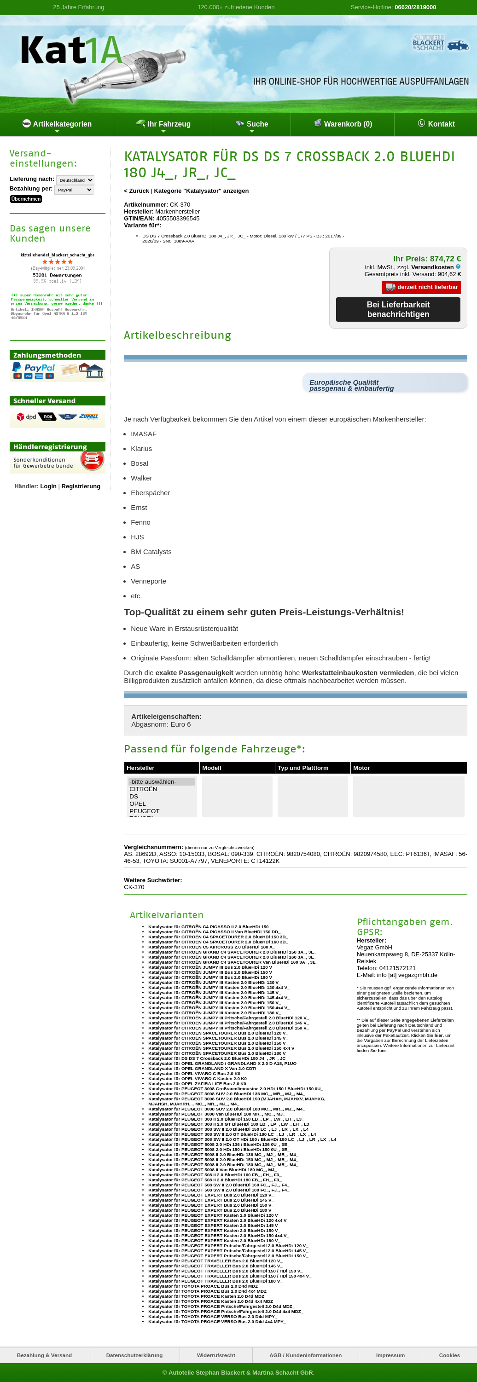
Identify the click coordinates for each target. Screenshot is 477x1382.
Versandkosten (436, 267)
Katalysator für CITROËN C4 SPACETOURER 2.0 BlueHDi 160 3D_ (218, 941)
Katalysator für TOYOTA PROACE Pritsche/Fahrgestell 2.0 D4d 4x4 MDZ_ (225, 1311)
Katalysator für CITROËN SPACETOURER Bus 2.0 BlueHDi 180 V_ (218, 1053)
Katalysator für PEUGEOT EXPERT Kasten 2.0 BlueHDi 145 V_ (214, 1225)
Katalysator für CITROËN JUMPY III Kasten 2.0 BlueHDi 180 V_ (214, 1012)
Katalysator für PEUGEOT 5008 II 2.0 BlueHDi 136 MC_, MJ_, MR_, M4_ (223, 1154)
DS (161, 796)
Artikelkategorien (57, 126)
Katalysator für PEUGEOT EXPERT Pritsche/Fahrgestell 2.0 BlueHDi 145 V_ (228, 1250)
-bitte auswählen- (161, 782)
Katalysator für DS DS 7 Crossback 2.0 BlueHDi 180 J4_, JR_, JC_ (218, 1058)
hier (439, 1035)
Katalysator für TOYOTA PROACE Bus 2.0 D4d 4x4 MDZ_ (208, 1291)
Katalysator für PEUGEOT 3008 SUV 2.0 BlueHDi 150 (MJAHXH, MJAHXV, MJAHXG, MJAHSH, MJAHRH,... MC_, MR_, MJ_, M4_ (236, 1101)
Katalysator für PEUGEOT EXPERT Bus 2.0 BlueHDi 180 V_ (211, 1210)
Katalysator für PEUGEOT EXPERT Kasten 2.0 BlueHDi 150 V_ (214, 1230)
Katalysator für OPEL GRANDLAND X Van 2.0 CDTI (202, 1068)
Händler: (26, 486)
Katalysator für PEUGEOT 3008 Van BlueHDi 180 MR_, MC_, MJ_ (216, 1113)
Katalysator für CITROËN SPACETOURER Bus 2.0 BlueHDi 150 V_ (218, 1043)
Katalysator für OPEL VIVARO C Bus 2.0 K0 (194, 1073)
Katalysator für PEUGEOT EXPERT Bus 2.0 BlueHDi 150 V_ (211, 1205)
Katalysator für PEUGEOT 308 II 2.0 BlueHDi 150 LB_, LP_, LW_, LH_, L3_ (226, 1119)
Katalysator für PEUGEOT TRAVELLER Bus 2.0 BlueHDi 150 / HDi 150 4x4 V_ (229, 1275)
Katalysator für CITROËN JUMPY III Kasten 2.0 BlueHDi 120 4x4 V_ (219, 987)
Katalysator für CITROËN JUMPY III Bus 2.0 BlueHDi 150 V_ (211, 972)
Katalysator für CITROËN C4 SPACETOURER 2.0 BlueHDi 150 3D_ (218, 936)
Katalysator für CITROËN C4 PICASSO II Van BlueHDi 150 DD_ (214, 931)
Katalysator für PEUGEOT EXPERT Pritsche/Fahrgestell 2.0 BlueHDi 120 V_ (228, 1245)
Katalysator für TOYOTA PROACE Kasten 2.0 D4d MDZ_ (207, 1296)
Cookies (449, 1355)
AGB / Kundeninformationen (305, 1355)
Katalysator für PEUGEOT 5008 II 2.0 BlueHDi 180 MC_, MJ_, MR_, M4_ (223, 1164)
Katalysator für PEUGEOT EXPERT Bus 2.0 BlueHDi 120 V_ (211, 1194)
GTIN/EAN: (139, 218)
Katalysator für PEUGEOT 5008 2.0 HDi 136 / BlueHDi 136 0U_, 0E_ (219, 1144)
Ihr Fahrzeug (163, 126)
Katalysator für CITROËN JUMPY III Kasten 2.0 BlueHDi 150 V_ (214, 1002)
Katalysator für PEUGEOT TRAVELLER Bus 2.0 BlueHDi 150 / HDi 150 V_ (225, 1270)
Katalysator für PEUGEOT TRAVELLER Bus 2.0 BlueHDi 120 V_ (215, 1260)
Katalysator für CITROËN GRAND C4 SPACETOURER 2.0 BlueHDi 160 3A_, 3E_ (232, 957)
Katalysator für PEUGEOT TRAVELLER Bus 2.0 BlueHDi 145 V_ (215, 1265)
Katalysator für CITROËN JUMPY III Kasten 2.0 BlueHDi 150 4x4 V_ (219, 1007)
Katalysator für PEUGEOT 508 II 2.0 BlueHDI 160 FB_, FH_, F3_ (214, 1174)
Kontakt (436, 123)
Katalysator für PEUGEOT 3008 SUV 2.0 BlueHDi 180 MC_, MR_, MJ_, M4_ (226, 1108)
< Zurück (136, 190)
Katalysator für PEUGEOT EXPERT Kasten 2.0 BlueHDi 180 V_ (214, 1240)
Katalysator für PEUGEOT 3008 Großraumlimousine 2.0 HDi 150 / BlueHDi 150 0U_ (235, 1088)
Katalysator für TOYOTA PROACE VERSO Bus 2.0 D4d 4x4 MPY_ (217, 1321)
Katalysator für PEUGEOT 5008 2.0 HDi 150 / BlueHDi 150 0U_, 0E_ (219, 1149)
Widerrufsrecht (216, 1355)
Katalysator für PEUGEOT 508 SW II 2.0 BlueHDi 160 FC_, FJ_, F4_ (218, 1184)
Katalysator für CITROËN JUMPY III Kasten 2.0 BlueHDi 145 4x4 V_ (219, 997)
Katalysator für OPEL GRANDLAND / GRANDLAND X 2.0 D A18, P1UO (222, 1063)
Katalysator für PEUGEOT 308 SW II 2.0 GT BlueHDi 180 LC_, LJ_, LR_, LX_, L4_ (233, 1134)
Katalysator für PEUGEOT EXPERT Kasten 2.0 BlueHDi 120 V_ (214, 1215)
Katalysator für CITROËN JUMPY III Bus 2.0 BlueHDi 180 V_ (211, 977)
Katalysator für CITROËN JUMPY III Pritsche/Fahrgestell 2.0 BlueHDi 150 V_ (228, 1027)
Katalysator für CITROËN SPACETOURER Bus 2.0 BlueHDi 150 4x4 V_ (222, 1048)
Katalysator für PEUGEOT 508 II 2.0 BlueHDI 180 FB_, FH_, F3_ (214, 1179)
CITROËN (161, 789)
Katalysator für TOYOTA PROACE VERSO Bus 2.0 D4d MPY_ (212, 1316)
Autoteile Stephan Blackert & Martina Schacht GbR (241, 1372)
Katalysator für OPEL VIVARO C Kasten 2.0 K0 (197, 1078)
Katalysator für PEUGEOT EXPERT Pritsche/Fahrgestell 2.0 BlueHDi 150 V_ (228, 1255)
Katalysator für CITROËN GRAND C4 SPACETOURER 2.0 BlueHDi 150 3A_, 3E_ (232, 951)
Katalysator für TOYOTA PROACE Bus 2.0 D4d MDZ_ (204, 1286)
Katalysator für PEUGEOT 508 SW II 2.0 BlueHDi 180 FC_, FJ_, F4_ (218, 1189)
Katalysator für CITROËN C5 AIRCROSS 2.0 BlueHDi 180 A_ (211, 946)
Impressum (390, 1355)
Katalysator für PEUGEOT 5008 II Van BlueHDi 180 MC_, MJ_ (212, 1169)
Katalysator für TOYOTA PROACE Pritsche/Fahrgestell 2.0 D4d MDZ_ (221, 1306)
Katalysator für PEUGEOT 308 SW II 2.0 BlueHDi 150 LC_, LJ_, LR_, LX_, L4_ (229, 1129)
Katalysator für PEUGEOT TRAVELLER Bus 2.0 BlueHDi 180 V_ (215, 1281)
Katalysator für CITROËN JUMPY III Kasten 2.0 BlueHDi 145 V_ (214, 992)
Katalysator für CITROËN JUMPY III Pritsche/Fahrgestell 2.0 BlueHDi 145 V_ (228, 1022)
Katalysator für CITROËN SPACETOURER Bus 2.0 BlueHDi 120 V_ (218, 1032)
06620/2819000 (415, 7)
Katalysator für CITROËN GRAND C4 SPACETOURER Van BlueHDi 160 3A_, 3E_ (233, 962)
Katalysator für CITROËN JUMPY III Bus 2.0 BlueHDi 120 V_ (211, 967)
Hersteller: (138, 211)
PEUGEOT (161, 811)
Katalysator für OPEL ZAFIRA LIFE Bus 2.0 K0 (197, 1083)
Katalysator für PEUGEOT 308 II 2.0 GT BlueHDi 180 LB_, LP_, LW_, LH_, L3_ (229, 1124)
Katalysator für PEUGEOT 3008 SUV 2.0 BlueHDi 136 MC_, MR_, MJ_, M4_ (226, 1093)
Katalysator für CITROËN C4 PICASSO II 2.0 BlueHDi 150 (208, 926)
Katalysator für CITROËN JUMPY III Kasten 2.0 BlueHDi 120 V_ (214, 982)
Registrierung (81, 486)
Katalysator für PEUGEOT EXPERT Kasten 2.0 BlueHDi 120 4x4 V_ (218, 1220)
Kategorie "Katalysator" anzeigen (201, 190)
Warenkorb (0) (342, 123)
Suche (251, 126)
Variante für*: (142, 225)
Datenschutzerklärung (134, 1355)
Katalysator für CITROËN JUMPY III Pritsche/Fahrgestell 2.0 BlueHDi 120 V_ (228, 1017)
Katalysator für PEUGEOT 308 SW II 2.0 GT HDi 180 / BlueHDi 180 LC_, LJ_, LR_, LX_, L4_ (243, 1139)
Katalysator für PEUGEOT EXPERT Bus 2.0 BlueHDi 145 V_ (211, 1200)
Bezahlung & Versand (44, 1355)
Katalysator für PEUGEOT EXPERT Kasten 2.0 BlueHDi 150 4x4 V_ (218, 1235)
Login (49, 486)
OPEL (161, 804)
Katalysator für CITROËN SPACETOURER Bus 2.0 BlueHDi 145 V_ (218, 1038)
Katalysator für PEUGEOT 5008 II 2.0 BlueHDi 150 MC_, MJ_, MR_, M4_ (223, 1159)
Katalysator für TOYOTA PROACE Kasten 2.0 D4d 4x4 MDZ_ (211, 1301)
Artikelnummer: (146, 204)
